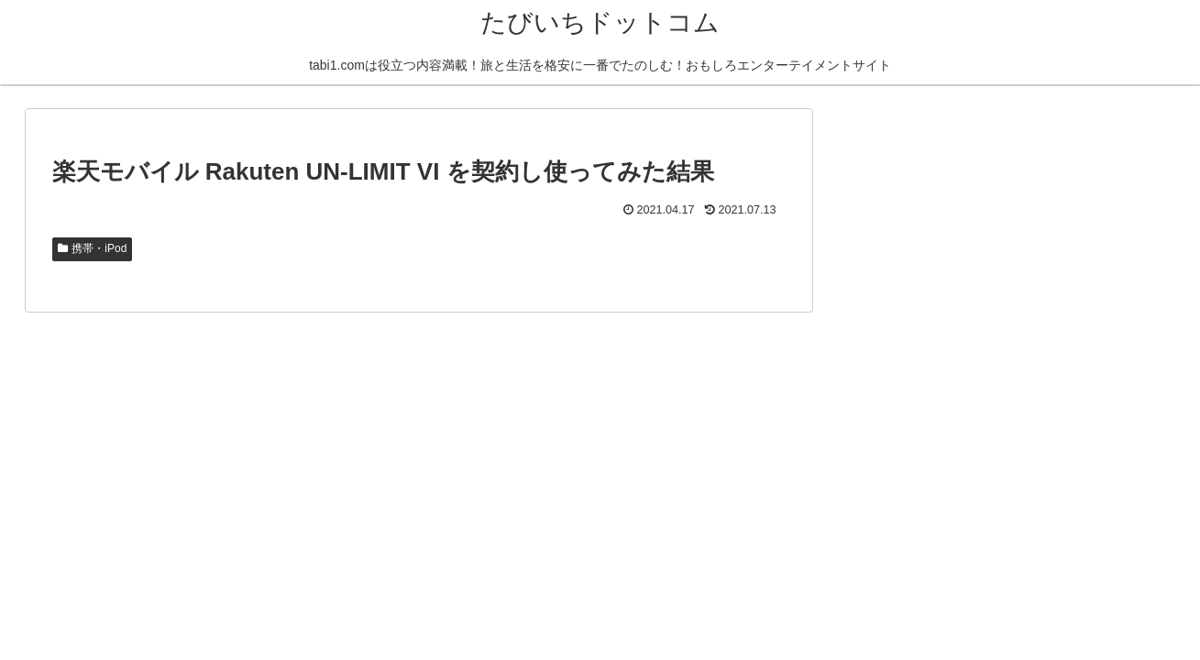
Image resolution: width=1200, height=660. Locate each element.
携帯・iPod (92, 248)
